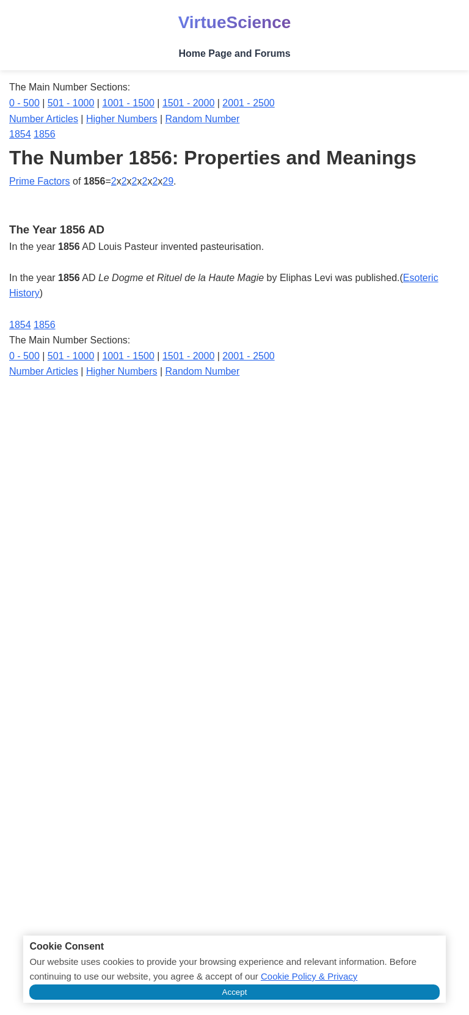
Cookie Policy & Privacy (309, 976)
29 (167, 181)
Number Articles (43, 119)
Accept (234, 992)
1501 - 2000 (188, 103)
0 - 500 (24, 103)
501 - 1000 (71, 103)
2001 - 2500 (248, 103)
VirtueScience (234, 22)
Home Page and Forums (234, 53)
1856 (45, 134)
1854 (20, 134)
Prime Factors (39, 181)
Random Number (202, 119)
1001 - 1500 (128, 103)
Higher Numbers (121, 119)
